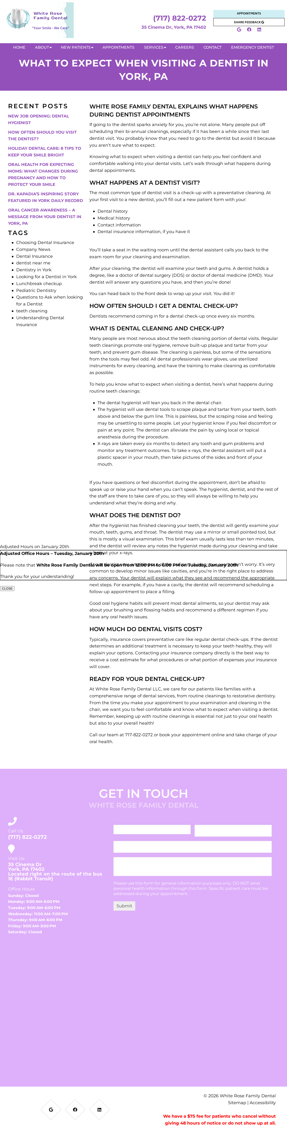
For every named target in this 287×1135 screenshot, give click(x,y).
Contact (213, 47)
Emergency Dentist (252, 47)
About (42, 47)
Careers (184, 47)
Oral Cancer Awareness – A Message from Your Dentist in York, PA (44, 217)
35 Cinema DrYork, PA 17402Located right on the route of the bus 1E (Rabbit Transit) (55, 871)
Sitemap (237, 1102)
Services (153, 47)
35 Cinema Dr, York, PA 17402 (173, 27)
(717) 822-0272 (179, 18)
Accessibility (263, 1102)
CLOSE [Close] (7, 588)
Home (19, 47)
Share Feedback (249, 22)
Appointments (249, 13)
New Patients (76, 47)
